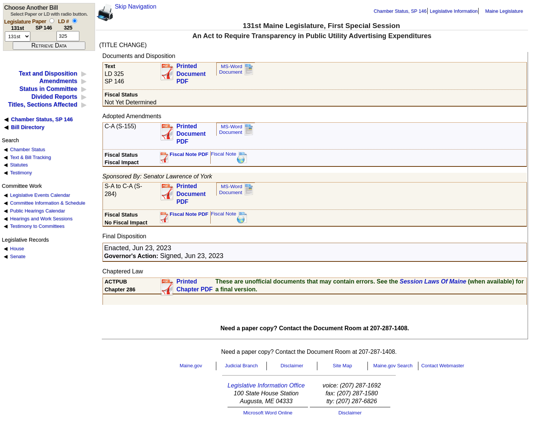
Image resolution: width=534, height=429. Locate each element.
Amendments (58, 81)
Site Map (342, 365)
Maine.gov (191, 365)
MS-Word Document (230, 69)
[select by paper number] (51, 20)
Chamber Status (27, 149)
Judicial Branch (241, 365)
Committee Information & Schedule (47, 203)
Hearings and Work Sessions (41, 218)
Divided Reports (54, 97)
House (17, 248)
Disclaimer (292, 365)
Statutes (19, 165)
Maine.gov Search (393, 365)
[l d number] (68, 36)
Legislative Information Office (266, 385)
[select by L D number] (74, 20)
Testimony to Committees (37, 226)
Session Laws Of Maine (433, 281)
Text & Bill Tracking (30, 157)
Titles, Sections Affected (42, 104)
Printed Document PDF (190, 71)
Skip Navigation (135, 6)
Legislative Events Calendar (40, 195)
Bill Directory (28, 127)
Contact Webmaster (442, 365)
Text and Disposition (48, 73)
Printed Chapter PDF (194, 285)
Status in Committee (48, 89)
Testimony (21, 172)
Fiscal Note (223, 154)
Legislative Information (453, 11)
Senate (17, 256)
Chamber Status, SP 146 (400, 11)
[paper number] (44, 36)
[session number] (17, 36)
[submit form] (49, 46)
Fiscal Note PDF (189, 154)
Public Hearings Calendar (37, 211)
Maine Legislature (504, 11)
